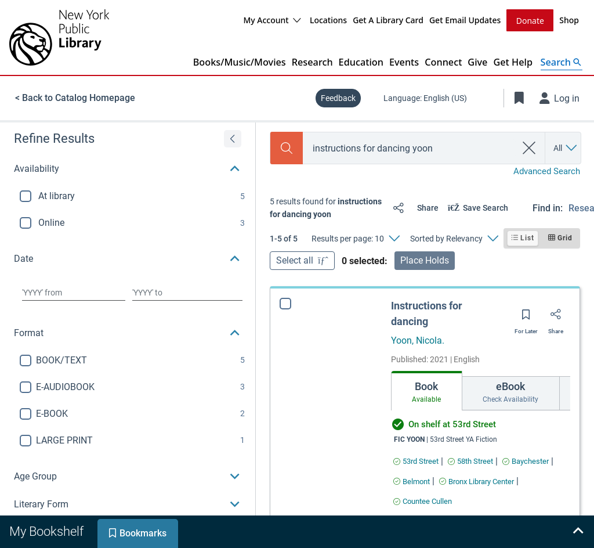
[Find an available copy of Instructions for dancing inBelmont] (411, 481)
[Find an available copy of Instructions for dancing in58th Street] (470, 461)
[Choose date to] (187, 292)
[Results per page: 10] (355, 238)
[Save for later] (526, 317)
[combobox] (409, 148)
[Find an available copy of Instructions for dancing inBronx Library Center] (476, 481)
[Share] (413, 207)
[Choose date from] (73, 292)
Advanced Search (546, 170)
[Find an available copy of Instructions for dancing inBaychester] (525, 461)
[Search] (286, 147)
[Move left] (401, 393)
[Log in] (559, 97)
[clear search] (529, 147)
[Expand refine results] (232, 138)
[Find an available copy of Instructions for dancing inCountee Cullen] (422, 501)
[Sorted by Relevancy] (454, 238)
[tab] (447, 390)
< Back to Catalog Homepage (75, 97)
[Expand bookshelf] (578, 531)
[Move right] (559, 393)
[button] (127, 168)
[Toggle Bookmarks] (519, 97)
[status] (326, 207)
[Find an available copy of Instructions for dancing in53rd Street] (416, 461)
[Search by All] (565, 147)
